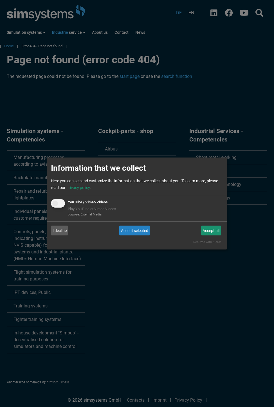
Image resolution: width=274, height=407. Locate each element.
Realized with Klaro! (207, 242)
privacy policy (78, 187)
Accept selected (134, 230)
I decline (60, 230)
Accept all (211, 230)
